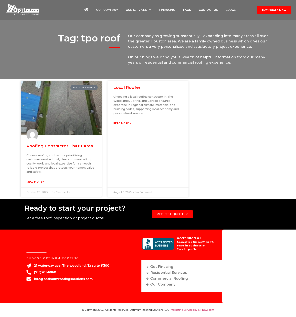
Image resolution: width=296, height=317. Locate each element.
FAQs (187, 10)
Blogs (231, 10)
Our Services (138, 9)
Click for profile (187, 249)
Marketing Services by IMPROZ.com (192, 309)
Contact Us (208, 10)
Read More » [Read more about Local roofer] (122, 123)
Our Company (107, 10)
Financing (167, 10)
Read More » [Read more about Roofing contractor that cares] (35, 181)
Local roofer (126, 87)
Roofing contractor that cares (59, 145)
